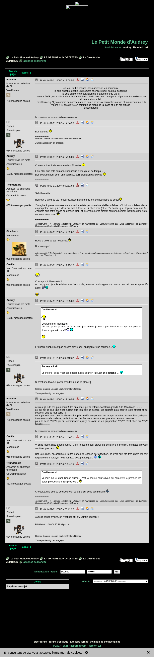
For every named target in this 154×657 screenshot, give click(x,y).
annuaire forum (79, 641)
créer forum (40, 641)
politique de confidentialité (105, 641)
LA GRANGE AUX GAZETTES (61, 57)
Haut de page (13, 547)
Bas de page (13, 73)
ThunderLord (140, 47)
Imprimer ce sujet (17, 586)
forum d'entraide (58, 641)
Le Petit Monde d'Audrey (24, 57)
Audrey (127, 47)
